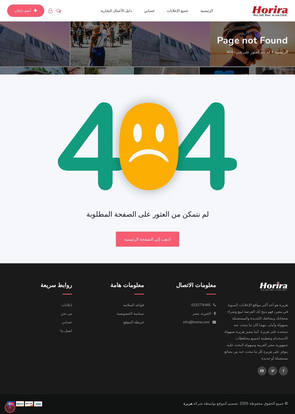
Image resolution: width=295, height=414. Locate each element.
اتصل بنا (66, 331)
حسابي (149, 11)
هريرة (187, 403)
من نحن (66, 313)
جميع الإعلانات (177, 11)
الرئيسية (207, 11)
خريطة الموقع (133, 322)
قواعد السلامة (133, 305)
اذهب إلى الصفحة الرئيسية (147, 239)
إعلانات (66, 305)
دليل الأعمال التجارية (116, 11)
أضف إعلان (25, 11)
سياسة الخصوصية (130, 313)
